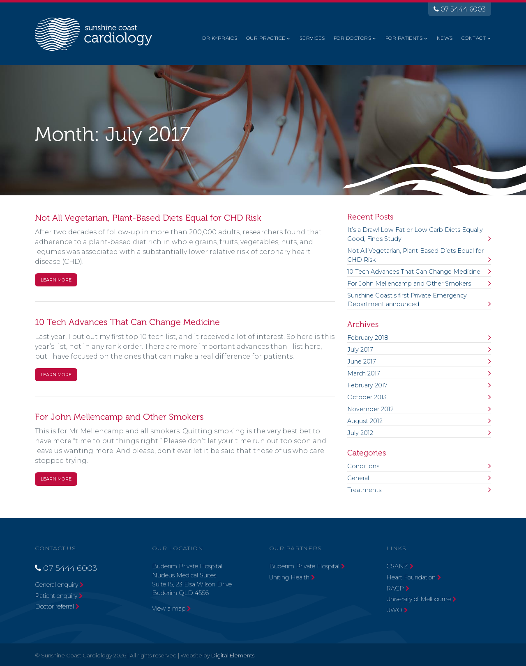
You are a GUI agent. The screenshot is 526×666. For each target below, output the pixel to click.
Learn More (56, 280)
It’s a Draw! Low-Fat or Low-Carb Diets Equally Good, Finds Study (415, 234)
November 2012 (370, 409)
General (358, 478)
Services (312, 38)
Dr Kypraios (219, 38)
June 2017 (361, 361)
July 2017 (360, 349)
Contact (473, 38)
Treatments (364, 490)
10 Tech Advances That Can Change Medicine (127, 322)
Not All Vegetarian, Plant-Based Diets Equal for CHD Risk (148, 218)
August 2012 (365, 421)
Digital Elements (232, 655)
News (445, 38)
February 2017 (367, 385)
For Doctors (352, 38)
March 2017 (363, 373)
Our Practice (266, 38)
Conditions (363, 466)
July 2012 (360, 433)
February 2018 (367, 337)
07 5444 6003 (460, 9)
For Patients (404, 38)
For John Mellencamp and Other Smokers (119, 417)
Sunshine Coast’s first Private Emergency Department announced (407, 300)
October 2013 (367, 397)
